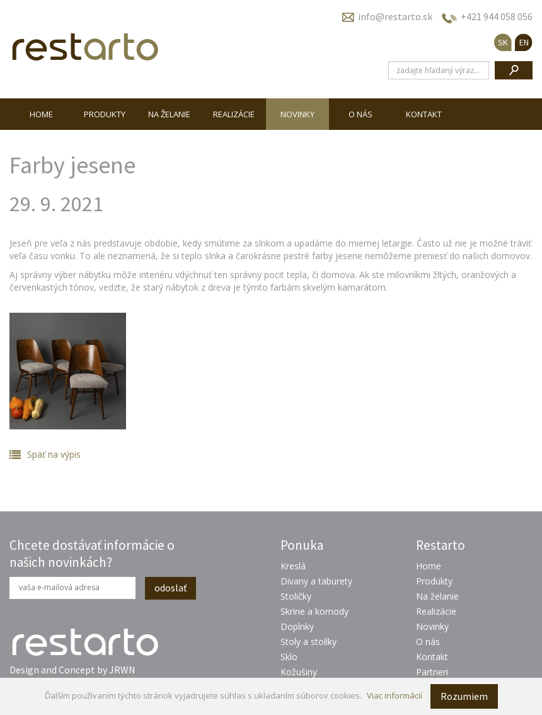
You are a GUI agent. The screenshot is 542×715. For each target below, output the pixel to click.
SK (503, 42)
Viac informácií (394, 695)
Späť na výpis (54, 454)
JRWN (122, 669)
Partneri (432, 672)
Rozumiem (464, 696)
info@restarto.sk (395, 16)
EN (524, 42)
